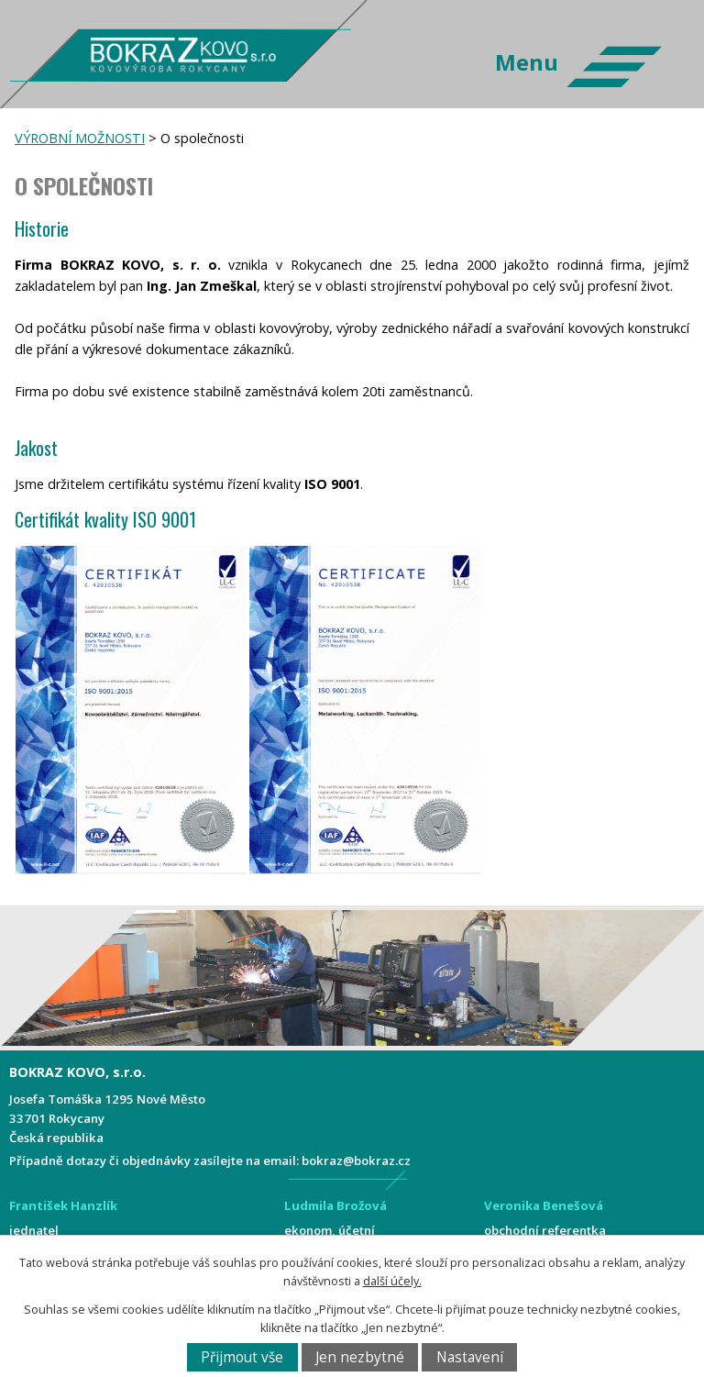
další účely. (392, 1281)
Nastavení (469, 1357)
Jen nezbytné (359, 1357)
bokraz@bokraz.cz (356, 1160)
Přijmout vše (242, 1357)
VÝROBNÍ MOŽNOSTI (80, 138)
